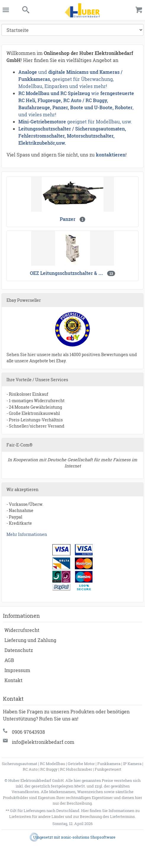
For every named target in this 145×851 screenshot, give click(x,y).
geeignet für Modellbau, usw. (99, 121)
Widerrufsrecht (21, 630)
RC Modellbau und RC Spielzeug (54, 93)
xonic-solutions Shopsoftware (88, 837)
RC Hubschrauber (76, 769)
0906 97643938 (28, 732)
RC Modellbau (52, 763)
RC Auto (30, 769)
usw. (61, 143)
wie (95, 93)
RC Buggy (48, 769)
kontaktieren (110, 154)
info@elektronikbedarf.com (43, 742)
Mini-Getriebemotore (42, 121)
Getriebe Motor (81, 763)
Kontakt (13, 680)
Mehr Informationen (27, 534)
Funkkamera (108, 763)
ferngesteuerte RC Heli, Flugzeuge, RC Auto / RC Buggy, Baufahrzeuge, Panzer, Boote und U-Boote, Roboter (76, 100)
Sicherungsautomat (19, 763)
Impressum (17, 670)
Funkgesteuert (108, 769)
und (42, 72)
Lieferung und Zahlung (30, 640)
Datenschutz (18, 650)
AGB (9, 660)
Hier (85, 810)
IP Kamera (132, 763)
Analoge (27, 72)
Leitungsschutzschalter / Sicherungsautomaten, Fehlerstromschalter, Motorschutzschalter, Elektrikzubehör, (72, 135)
